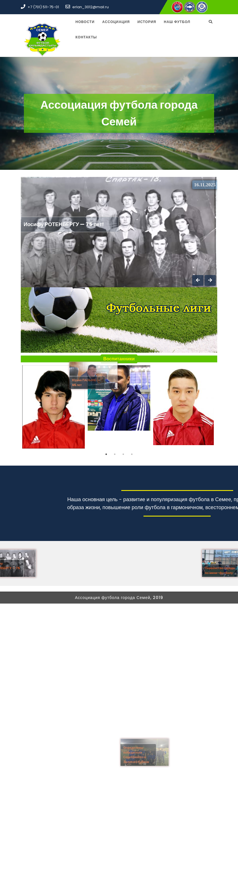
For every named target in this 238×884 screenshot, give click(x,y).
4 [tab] (132, 454)
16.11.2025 (205, 184)
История (147, 21)
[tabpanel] (53, 407)
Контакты (86, 37)
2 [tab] (115, 454)
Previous (16, 407)
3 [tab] (123, 454)
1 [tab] (106, 454)
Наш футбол (177, 21)
